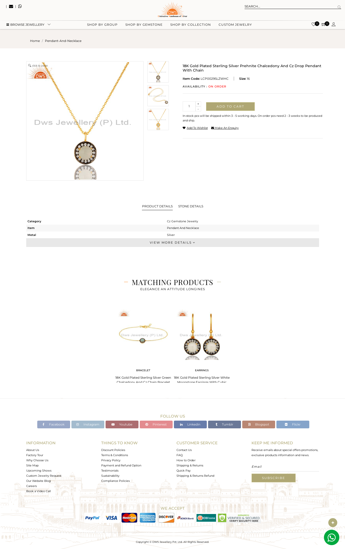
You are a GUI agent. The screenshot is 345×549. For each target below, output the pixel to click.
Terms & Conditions (114, 455)
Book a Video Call (38, 491)
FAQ (179, 455)
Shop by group (102, 26)
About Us (32, 450)
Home (35, 41)
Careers (31, 486)
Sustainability (110, 475)
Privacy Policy (110, 460)
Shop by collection (190, 26)
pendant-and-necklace (63, 41)
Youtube (121, 424)
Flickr (293, 424)
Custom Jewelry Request (43, 475)
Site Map (32, 465)
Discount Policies (113, 450)
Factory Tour (34, 455)
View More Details (172, 242)
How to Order (185, 460)
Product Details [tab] (157, 206)
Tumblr (224, 424)
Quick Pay (183, 470)
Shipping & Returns (189, 465)
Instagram (87, 424)
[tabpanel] (143, 344)
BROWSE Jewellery (25, 26)
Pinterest (156, 424)
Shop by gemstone (144, 26)
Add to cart (230, 106)
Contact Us (184, 450)
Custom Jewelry (235, 26)
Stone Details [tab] (190, 206)
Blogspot (258, 424)
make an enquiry (225, 128)
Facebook (53, 424)
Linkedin (190, 424)
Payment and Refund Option (121, 465)
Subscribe (273, 478)
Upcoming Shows (38, 470)
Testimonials (109, 470)
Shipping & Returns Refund (195, 475)
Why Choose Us (37, 460)
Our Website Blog (38, 481)
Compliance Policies (115, 481)
